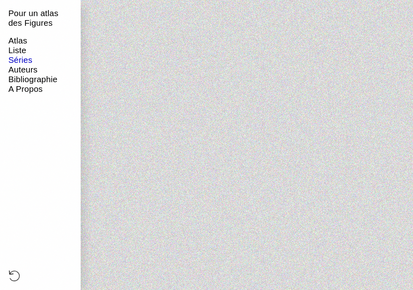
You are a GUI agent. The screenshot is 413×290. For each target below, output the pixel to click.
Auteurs (23, 69)
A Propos (25, 88)
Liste (17, 50)
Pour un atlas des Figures (33, 17)
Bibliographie (33, 79)
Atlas (17, 40)
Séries (20, 59)
